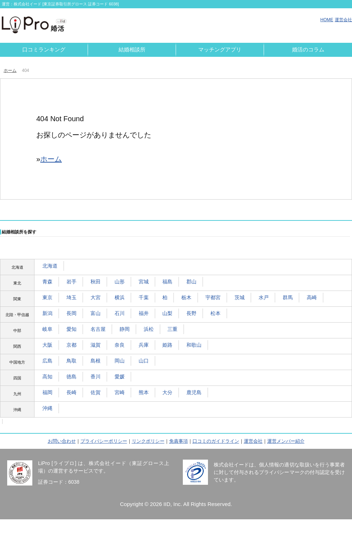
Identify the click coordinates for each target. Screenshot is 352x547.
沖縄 (47, 408)
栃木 (186, 297)
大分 (167, 392)
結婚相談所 (132, 49)
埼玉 (71, 297)
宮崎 (120, 392)
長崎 (71, 392)
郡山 (191, 281)
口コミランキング (43, 49)
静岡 (125, 329)
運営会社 (343, 19)
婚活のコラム (308, 49)
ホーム (10, 70)
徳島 (71, 376)
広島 (47, 361)
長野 (191, 313)
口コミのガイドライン (216, 441)
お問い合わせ (62, 441)
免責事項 (178, 441)
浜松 (149, 329)
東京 (47, 297)
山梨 (167, 313)
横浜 (120, 297)
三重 (172, 329)
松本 (215, 313)
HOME (326, 19)
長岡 (71, 313)
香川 (96, 376)
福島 (167, 281)
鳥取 (71, 361)
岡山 (120, 361)
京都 (71, 345)
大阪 (47, 345)
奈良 (120, 345)
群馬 (288, 297)
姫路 (167, 345)
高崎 (312, 297)
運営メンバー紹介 (286, 441)
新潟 (47, 313)
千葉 (144, 297)
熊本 (144, 392)
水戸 (264, 297)
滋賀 (96, 345)
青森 (47, 281)
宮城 (144, 281)
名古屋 (98, 329)
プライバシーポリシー (103, 441)
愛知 (71, 329)
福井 (144, 313)
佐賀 (96, 392)
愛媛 (120, 376)
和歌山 (194, 345)
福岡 (47, 392)
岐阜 (47, 329)
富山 (96, 313)
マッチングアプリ (219, 49)
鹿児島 (194, 392)
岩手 (71, 281)
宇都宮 (213, 297)
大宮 (96, 297)
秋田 (96, 281)
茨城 (240, 297)
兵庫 (144, 345)
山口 (144, 361)
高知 (47, 376)
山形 (120, 281)
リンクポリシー (148, 441)
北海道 (49, 266)
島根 (96, 361)
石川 (120, 313)
